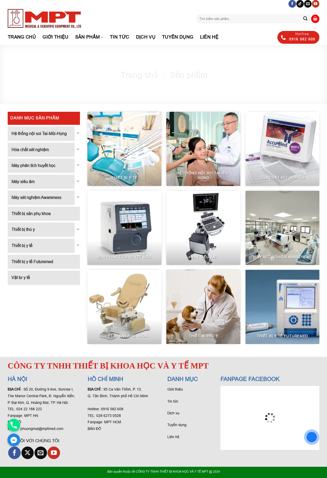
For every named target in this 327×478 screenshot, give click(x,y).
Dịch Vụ (145, 37)
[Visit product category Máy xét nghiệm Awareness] (283, 228)
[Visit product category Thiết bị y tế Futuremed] (283, 307)
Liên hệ (209, 37)
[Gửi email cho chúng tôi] (307, 4)
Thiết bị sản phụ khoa (31, 214)
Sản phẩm (89, 37)
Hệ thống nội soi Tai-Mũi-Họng (39, 133)
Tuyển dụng (177, 37)
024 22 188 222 (29, 409)
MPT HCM (112, 422)
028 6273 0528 (109, 416)
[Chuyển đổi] (78, 133)
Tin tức (119, 37)
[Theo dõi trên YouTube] (315, 4)
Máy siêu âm (22, 182)
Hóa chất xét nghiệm (30, 150)
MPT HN (31, 416)
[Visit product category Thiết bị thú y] (203, 307)
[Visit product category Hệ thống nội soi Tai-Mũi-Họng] (203, 149)
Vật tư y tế (20, 277)
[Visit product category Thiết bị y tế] (124, 149)
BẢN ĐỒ (94, 429)
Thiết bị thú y (23, 229)
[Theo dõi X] (27, 453)
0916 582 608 (112, 409)
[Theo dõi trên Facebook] (292, 4)
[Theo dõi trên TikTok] (300, 4)
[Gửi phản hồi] (305, 19)
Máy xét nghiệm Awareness (36, 197)
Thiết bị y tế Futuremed (32, 262)
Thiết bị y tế (21, 245)
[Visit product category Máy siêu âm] (203, 228)
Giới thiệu (55, 37)
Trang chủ (22, 37)
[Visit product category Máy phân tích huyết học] (124, 228)
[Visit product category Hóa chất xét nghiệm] (283, 149)
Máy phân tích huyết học (33, 165)
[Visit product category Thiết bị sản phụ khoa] (124, 307)
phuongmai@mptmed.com (41, 429)
